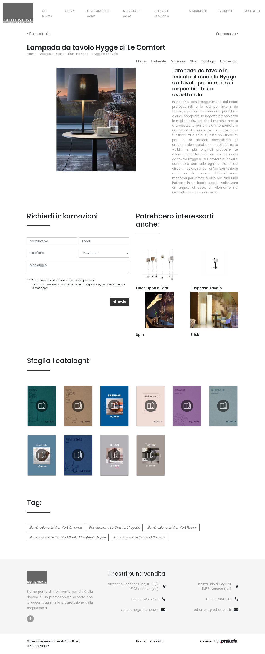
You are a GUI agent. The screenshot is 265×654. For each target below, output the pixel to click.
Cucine (70, 11)
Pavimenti (225, 11)
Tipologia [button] (208, 61)
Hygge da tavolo (105, 54)
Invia (119, 302)
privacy (89, 280)
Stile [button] (193, 61)
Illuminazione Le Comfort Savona (139, 537)
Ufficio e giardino (162, 13)
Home (32, 54)
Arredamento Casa (98, 13)
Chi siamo (47, 13)
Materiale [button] (178, 61)
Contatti (252, 11)
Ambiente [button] (158, 61)
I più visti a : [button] (229, 61)
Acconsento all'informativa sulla (63, 280)
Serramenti (198, 11)
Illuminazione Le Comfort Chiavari (55, 527)
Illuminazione (78, 54)
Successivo (227, 33)
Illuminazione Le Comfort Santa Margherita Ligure (67, 537)
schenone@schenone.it (140, 609)
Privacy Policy (101, 284)
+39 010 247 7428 (145, 599)
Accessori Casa (131, 13)
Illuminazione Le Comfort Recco (172, 527)
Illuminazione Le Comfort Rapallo (114, 527)
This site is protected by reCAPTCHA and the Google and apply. (78, 286)
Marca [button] (141, 61)
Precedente (39, 33)
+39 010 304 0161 (218, 599)
